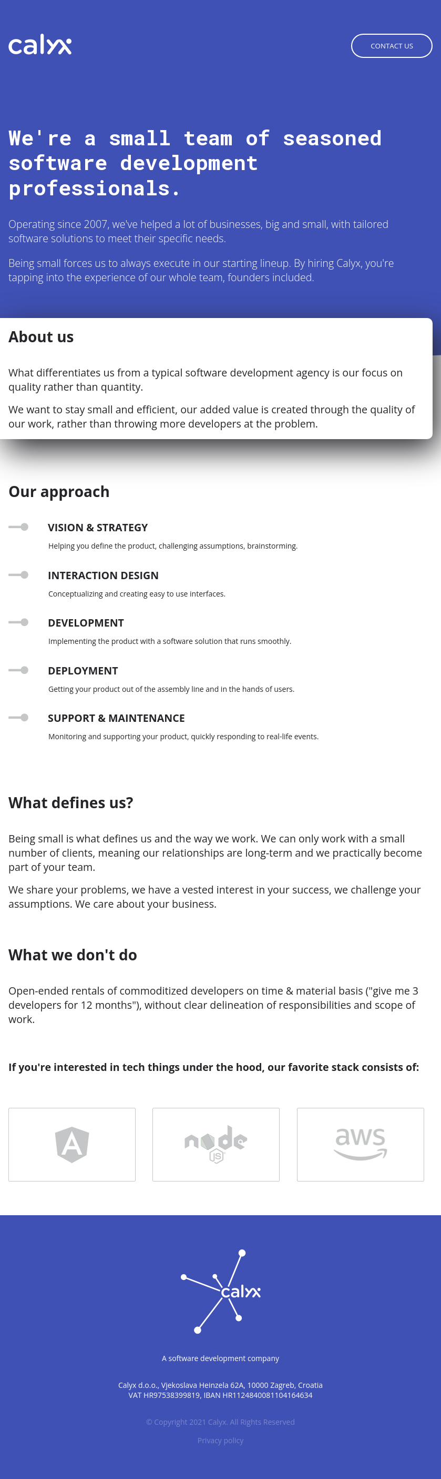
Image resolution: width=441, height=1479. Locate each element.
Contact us (392, 46)
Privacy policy (221, 1440)
